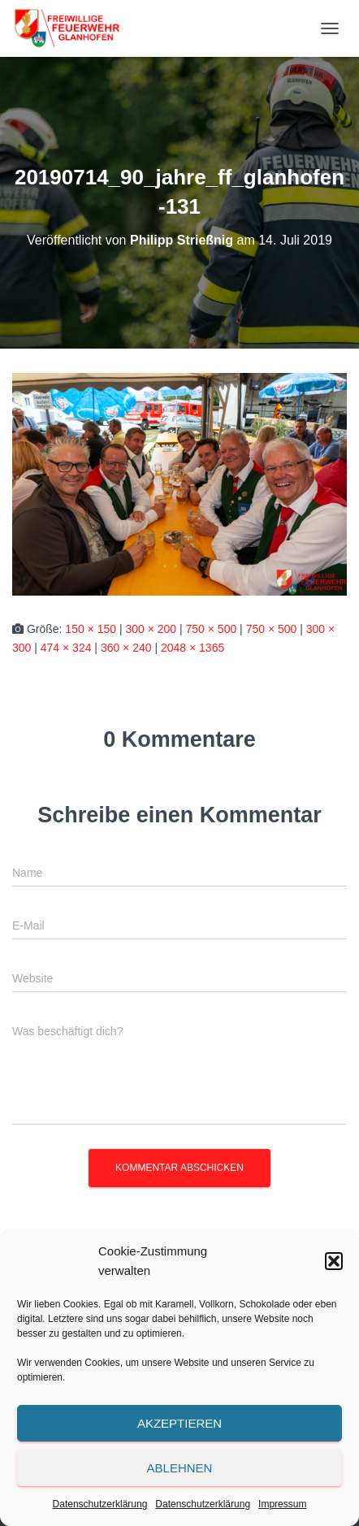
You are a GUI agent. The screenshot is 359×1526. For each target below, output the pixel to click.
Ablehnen (180, 1468)
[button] (334, 1261)
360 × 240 (126, 647)
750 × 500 (211, 628)
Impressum (282, 1504)
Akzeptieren (179, 1423)
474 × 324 (66, 647)
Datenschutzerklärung (100, 1504)
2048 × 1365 (192, 647)
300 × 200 (150, 628)
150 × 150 (90, 628)
